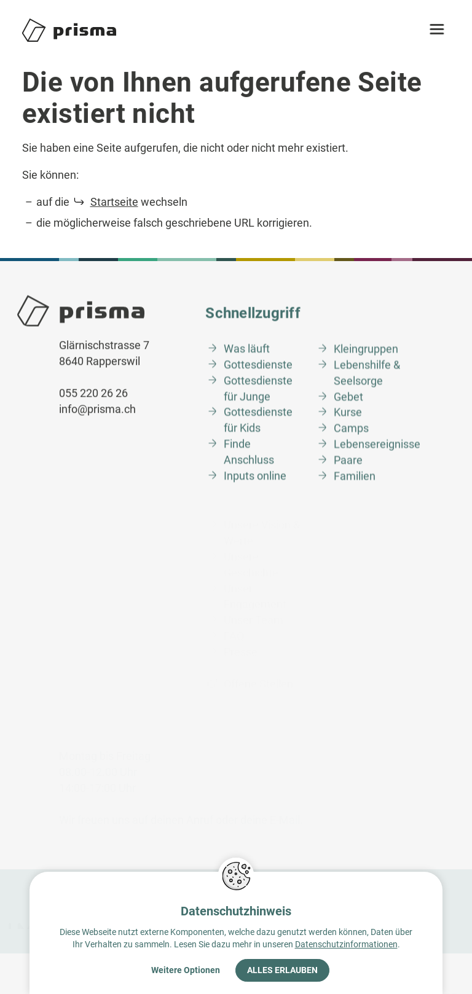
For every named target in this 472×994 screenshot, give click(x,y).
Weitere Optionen (185, 970)
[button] (442, 30)
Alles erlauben (282, 970)
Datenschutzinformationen (346, 944)
